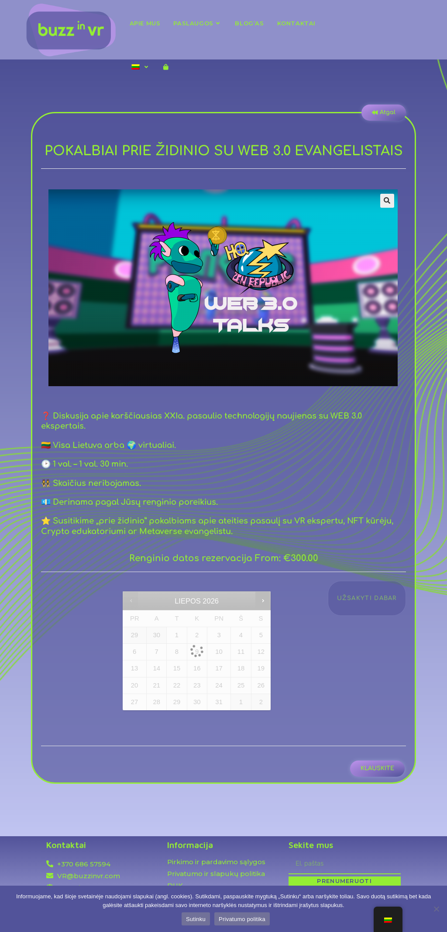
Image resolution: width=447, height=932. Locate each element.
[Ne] (436, 908)
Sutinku (196, 919)
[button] (387, 201)
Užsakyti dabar (367, 598)
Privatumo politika (242, 919)
